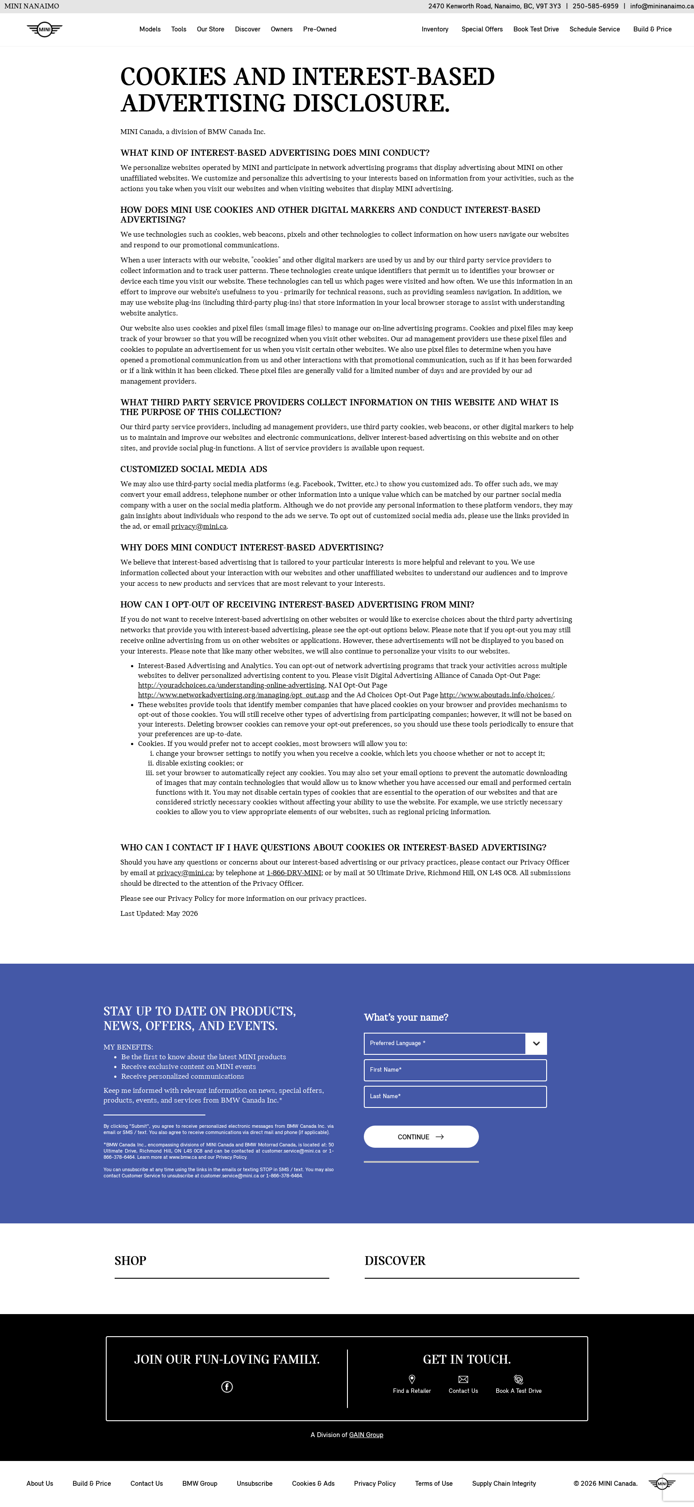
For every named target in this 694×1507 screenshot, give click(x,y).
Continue (421, 1137)
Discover (247, 29)
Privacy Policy (375, 1484)
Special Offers (481, 29)
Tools (178, 29)
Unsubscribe (255, 1484)
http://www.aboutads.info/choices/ (496, 695)
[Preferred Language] (455, 1044)
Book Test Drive (535, 29)
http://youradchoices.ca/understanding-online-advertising (231, 685)
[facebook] (227, 1387)
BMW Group (199, 1484)
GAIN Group (366, 1435)
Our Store (210, 29)
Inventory (434, 29)
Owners (282, 29)
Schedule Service (594, 29)
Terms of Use (434, 1484)
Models (150, 29)
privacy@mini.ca (199, 527)
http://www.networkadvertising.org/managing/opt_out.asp (233, 695)
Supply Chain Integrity (504, 1484)
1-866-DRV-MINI (293, 873)
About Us (40, 1484)
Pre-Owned (319, 29)
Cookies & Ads (313, 1484)
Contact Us (147, 1484)
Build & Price (652, 29)
